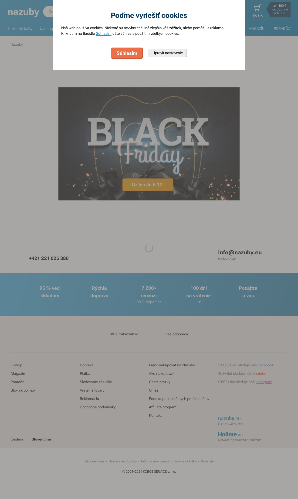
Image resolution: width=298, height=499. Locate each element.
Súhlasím (104, 33)
